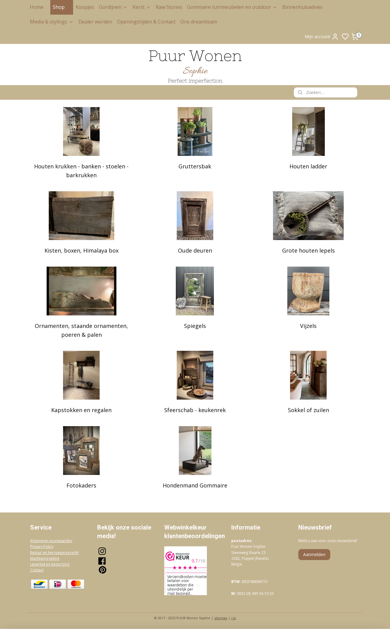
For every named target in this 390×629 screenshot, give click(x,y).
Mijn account (322, 36)
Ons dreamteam (198, 21)
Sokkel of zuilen (308, 410)
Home (37, 7)
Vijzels (308, 325)
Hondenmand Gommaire (195, 485)
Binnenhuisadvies (302, 7)
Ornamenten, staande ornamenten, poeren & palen (81, 330)
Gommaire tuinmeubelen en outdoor (232, 7)
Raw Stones (169, 7)
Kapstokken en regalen (81, 410)
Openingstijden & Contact (146, 21)
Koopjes (85, 7)
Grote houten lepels (308, 250)
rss (233, 618)
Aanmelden (314, 554)
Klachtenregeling (44, 558)
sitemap (220, 618)
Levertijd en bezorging (49, 564)
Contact (37, 570)
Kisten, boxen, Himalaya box (81, 250)
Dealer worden (95, 21)
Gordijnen (113, 7)
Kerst (142, 7)
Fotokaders (81, 485)
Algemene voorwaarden (51, 540)
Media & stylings (51, 21)
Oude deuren (195, 250)
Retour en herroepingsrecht (54, 552)
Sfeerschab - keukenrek (195, 410)
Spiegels (195, 325)
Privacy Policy (41, 546)
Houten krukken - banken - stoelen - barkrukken (81, 171)
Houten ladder (309, 166)
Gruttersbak (195, 166)
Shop (62, 7)
